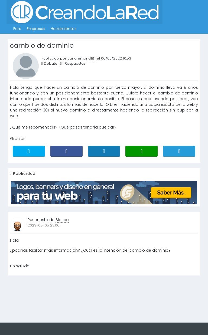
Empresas (36, 28)
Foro (17, 28)
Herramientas (63, 28)
